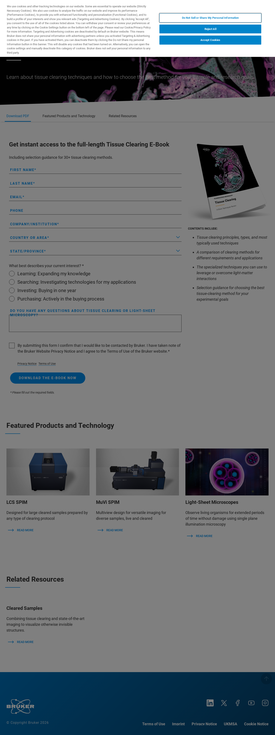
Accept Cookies (210, 40)
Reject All (210, 29)
